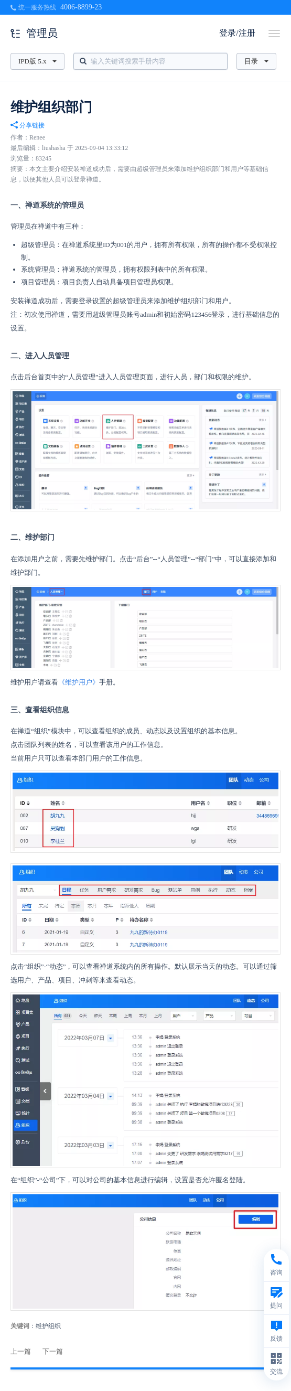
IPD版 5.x (37, 61)
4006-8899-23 (81, 7)
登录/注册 (237, 32)
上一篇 (20, 1351)
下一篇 (52, 1351)
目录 (256, 61)
